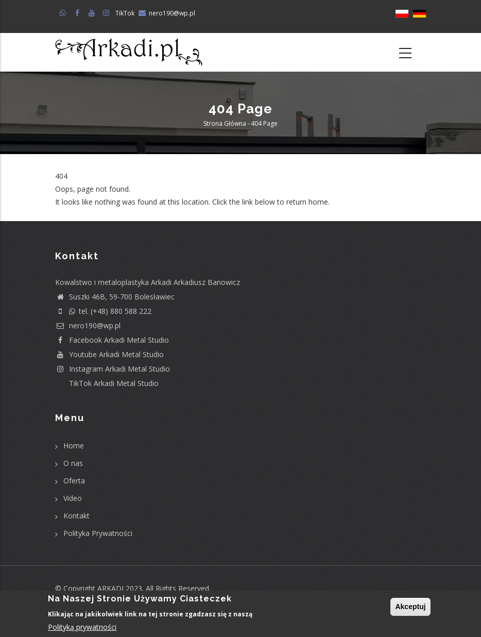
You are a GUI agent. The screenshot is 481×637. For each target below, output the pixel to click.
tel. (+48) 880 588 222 (103, 311)
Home (73, 445)
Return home (77, 215)
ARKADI (110, 588)
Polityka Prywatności (97, 533)
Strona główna (224, 123)
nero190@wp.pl (172, 13)
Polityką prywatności (82, 627)
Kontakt (76, 516)
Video (72, 498)
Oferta (74, 480)
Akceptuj (410, 608)
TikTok (124, 13)
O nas (73, 463)
